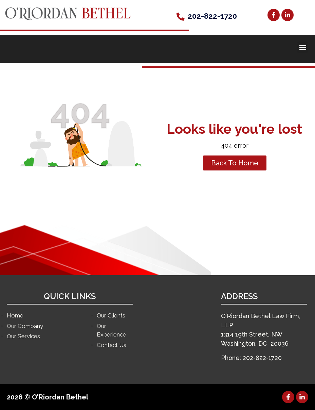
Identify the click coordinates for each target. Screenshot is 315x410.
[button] (302, 47)
